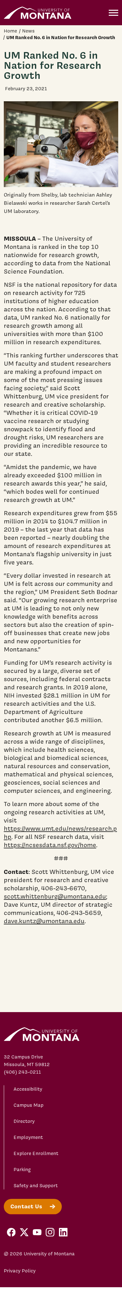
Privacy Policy (20, 1271)
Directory (24, 1121)
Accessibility (28, 1089)
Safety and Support (36, 1185)
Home (10, 31)
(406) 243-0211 (22, 1072)
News (28, 31)
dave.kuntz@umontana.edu (44, 921)
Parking (22, 1169)
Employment (28, 1137)
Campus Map (29, 1105)
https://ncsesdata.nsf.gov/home (50, 845)
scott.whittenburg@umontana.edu (55, 896)
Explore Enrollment (36, 1153)
